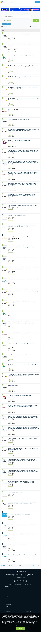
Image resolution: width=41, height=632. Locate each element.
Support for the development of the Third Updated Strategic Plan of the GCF (22, 311)
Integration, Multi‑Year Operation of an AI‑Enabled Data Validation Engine (21, 55)
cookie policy (16, 625)
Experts (7, 591)
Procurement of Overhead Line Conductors (16, 492)
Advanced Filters (6, 23)
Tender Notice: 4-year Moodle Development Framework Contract (20, 395)
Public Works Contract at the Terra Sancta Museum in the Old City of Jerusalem (22, 205)
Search (36, 20)
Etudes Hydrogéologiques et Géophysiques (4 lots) (17, 544)
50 (33, 565)
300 (38, 565)
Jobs (2, 4)
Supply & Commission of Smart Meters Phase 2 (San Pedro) (19, 119)
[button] (7, 24)
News (26, 4)
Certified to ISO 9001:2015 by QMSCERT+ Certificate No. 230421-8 (20, 584)
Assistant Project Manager (13, 385)
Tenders (7, 596)
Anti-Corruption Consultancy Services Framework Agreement (19, 140)
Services (7, 606)
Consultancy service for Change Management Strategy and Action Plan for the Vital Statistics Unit (23, 45)
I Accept (20, 628)
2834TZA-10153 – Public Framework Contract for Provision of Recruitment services (23, 438)
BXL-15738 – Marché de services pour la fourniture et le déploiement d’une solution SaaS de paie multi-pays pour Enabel (23, 449)
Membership (32, 4)
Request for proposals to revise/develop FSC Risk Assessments (19, 354)
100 (36, 565)
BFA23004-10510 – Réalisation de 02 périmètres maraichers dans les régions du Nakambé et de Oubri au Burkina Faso (22, 88)
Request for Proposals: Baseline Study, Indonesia (17, 215)
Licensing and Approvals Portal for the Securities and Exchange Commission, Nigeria (22, 344)
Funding (6, 4)
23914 (20, 565)
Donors (7, 600)
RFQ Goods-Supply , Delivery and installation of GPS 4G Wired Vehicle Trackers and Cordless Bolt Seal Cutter (23, 534)
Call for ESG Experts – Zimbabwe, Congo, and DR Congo (18, 236)
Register (37, 1)
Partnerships (13, 4)
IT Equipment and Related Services (14, 109)
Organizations (8, 595)
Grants (7, 598)
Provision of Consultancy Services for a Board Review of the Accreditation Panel (22, 364)
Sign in (32, 1)
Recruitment (20, 4)
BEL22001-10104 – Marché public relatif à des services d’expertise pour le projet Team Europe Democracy (22, 257)
